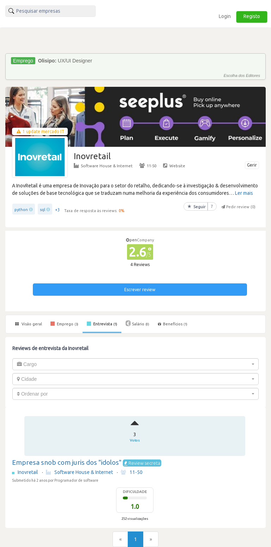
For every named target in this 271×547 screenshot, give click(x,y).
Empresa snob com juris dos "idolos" (66, 462)
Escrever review (139, 289)
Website (174, 165)
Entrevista (102, 323)
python (21, 210)
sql (42, 210)
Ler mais (244, 193)
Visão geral (28, 324)
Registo (251, 16)
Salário (137, 323)
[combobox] (135, 364)
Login (225, 16)
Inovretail (28, 472)
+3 (57, 210)
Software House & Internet (103, 165)
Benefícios (172, 324)
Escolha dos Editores (242, 75)
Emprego (64, 323)
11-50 (147, 165)
